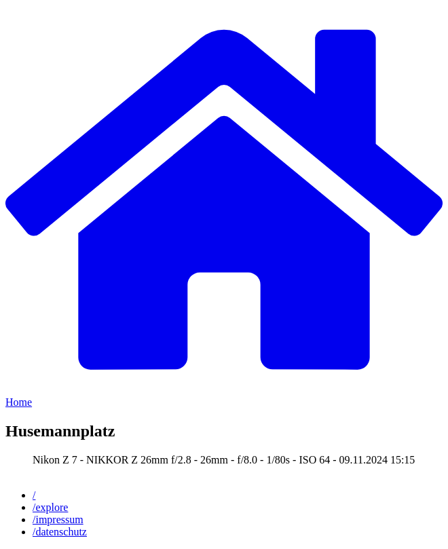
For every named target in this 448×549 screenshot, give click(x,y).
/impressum (58, 519)
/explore (50, 507)
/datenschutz (60, 531)
